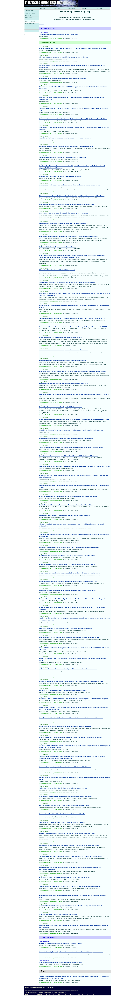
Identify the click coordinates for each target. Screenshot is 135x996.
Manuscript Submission (30, 21)
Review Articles (48, 28)
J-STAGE (84, 8)
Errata (43, 971)
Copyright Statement (30, 23)
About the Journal (29, 10)
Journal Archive (71, 8)
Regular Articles (48, 43)
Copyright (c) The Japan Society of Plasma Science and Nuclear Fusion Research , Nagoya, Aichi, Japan (51, 990)
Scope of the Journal (30, 13)
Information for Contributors (28, 18)
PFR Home (42, 8)
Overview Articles (49, 938)
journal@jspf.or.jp (62, 992)
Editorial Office (28, 15)
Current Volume (57, 8)
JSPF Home (100, 8)
